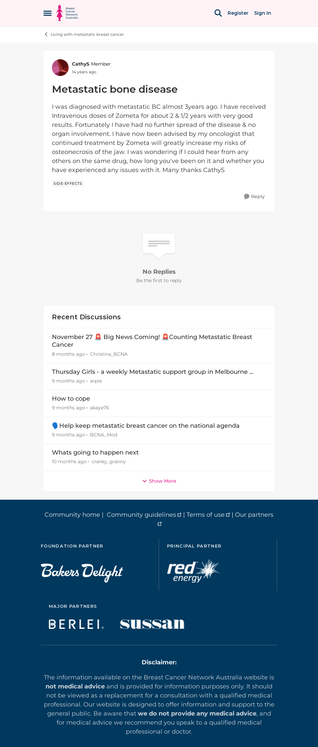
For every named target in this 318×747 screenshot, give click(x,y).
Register (238, 13)
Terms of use (205, 514)
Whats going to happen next (95, 452)
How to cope (71, 398)
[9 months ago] (68, 381)
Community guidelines (141, 514)
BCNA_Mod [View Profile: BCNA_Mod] (103, 435)
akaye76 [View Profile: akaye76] (99, 408)
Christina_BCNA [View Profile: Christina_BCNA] (109, 354)
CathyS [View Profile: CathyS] (80, 64)
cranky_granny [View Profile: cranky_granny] (109, 462)
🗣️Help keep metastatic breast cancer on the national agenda (146, 425)
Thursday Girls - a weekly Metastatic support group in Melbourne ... (152, 372)
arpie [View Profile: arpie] (96, 381)
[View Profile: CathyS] (60, 67)
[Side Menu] (47, 13)
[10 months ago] (69, 462)
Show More (159, 481)
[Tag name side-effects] (68, 183)
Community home (72, 514)
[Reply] (254, 196)
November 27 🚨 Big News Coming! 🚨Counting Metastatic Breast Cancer (152, 340)
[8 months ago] (68, 354)
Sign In (262, 13)
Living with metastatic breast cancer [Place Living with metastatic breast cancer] (84, 34)
